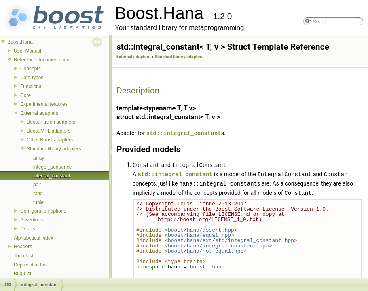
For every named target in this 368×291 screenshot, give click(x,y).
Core (25, 95)
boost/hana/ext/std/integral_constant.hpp (231, 238)
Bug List (22, 273)
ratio (37, 193)
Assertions (31, 220)
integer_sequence (52, 167)
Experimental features (44, 104)
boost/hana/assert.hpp (201, 228)
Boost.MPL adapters (48, 131)
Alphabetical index (33, 238)
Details (27, 229)
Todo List (23, 256)
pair (37, 185)
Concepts (30, 69)
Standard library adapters (54, 149)
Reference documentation (41, 60)
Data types (31, 77)
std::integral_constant (183, 133)
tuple (38, 202)
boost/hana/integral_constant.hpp (218, 243)
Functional (31, 86)
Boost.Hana (20, 42)
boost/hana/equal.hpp (199, 233)
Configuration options (43, 211)
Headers (23, 246)
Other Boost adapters (50, 140)
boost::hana (207, 264)
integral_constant (51, 176)
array (38, 158)
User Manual (27, 51)
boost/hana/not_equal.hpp (205, 249)
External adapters (39, 113)
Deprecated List (31, 265)
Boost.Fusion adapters (51, 122)
